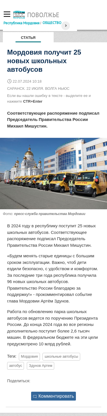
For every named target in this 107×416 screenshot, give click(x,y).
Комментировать (53, 396)
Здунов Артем (40, 366)
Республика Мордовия (21, 23)
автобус (15, 366)
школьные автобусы (61, 357)
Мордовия (29, 357)
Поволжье (43, 15)
